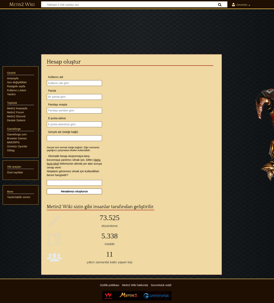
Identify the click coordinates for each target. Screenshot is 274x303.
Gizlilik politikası (109, 285)
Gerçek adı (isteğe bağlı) (63, 131)
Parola (52, 90)
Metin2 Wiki (22, 4)
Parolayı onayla (57, 104)
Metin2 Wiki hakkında (135, 285)
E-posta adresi (57, 118)
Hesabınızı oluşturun (74, 191)
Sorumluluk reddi (161, 285)
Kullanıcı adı (55, 77)
